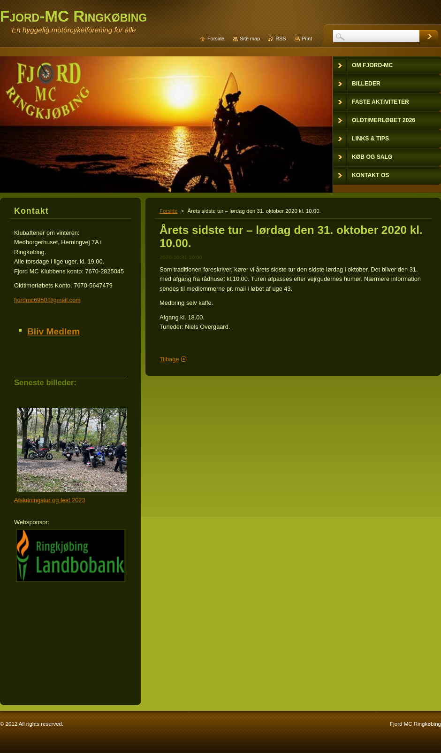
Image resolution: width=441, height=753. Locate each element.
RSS (280, 38)
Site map (250, 38)
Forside (168, 211)
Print (307, 38)
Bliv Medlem (53, 331)
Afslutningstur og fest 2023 (49, 500)
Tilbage (169, 359)
